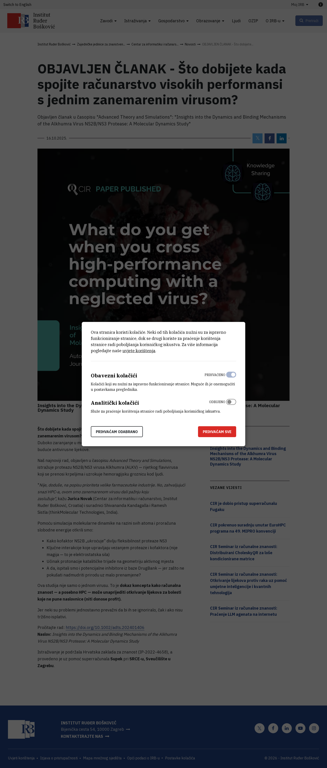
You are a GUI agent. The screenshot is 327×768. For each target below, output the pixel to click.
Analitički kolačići (115, 402)
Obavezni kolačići (114, 375)
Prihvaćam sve (217, 431)
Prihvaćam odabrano (117, 431)
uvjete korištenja (138, 350)
